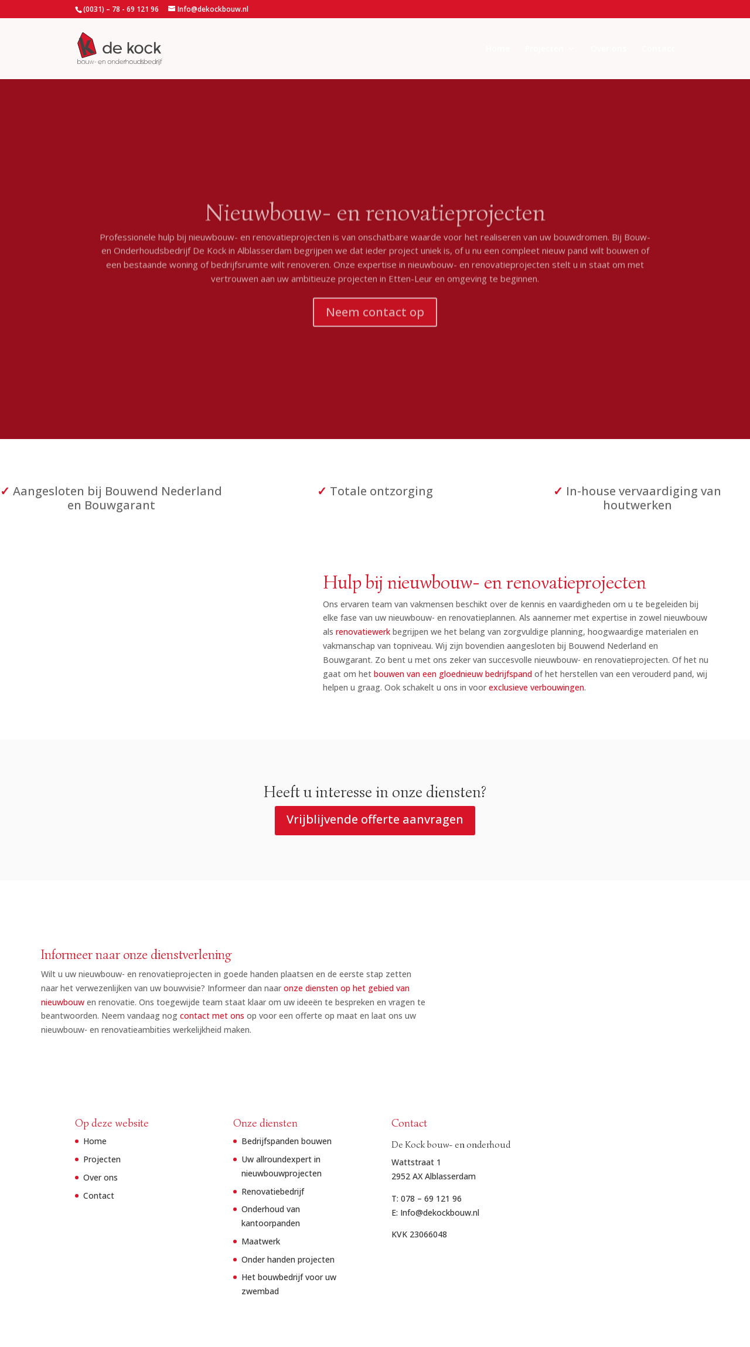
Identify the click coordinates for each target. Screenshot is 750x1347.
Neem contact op (375, 320)
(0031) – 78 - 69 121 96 (121, 9)
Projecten (544, 49)
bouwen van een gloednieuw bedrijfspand (378, 673)
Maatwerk (260, 1241)
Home (498, 49)
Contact (658, 49)
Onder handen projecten (288, 1259)
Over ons (608, 49)
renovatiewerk (288, 631)
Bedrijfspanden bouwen (286, 1141)
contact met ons (276, 1015)
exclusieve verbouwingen (462, 687)
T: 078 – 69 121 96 (426, 1198)
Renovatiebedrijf (272, 1191)
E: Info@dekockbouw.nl (435, 1212)
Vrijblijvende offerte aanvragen (375, 819)
